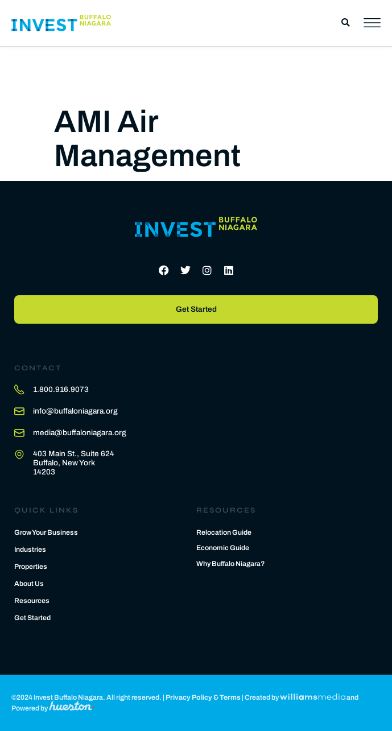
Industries (30, 550)
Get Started (32, 618)
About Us (29, 584)
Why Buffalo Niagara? (230, 564)
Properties (30, 567)
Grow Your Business (46, 532)
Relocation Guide (223, 532)
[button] (345, 23)
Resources (31, 601)
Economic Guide (222, 548)
